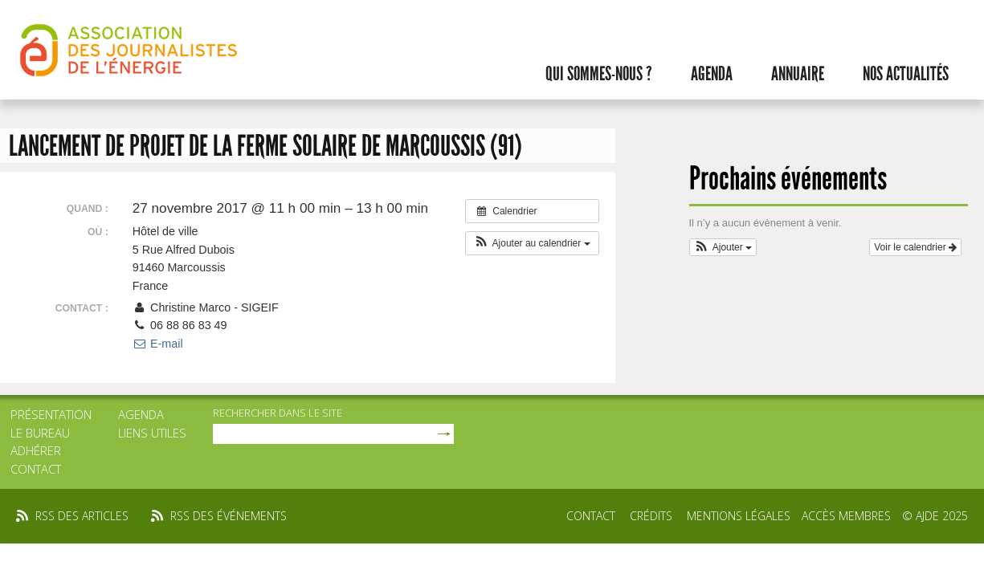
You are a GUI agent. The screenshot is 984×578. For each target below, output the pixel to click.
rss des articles (82, 515)
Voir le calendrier (915, 247)
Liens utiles (152, 433)
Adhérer (35, 450)
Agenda (712, 74)
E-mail (158, 343)
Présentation (51, 414)
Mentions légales (738, 515)
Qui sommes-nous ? (598, 74)
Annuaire (797, 74)
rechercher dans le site (277, 412)
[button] (532, 243)
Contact (35, 469)
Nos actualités (906, 74)
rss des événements (228, 515)
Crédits (651, 515)
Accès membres (846, 515)
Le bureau (40, 433)
